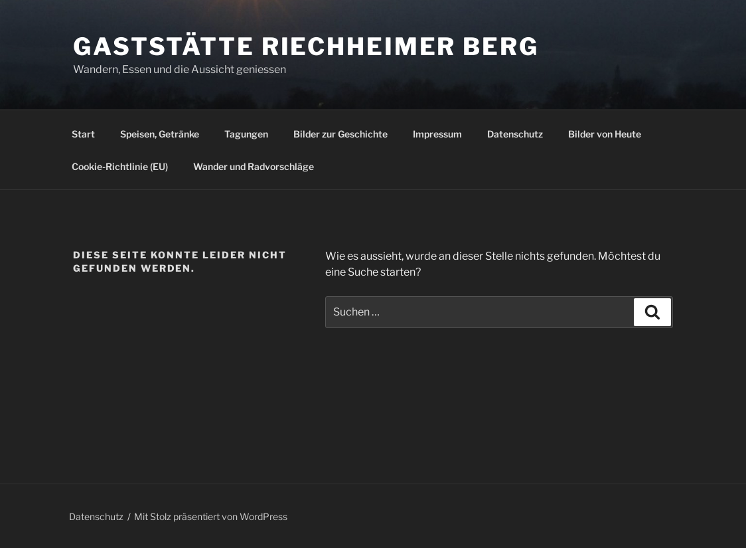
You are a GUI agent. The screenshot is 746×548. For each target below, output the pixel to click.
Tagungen (246, 133)
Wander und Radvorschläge (253, 166)
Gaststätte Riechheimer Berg (306, 46)
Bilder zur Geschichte (340, 133)
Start (83, 133)
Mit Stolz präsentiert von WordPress (210, 516)
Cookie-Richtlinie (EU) (120, 166)
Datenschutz (515, 133)
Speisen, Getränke (159, 133)
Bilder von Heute (604, 133)
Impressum (437, 133)
